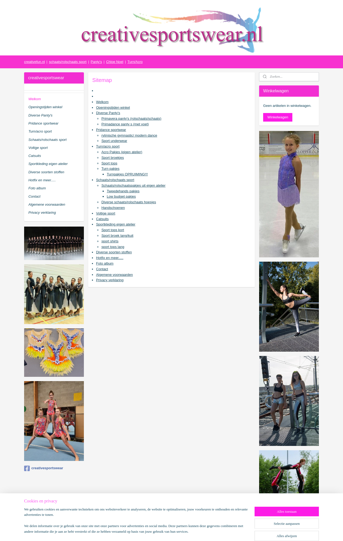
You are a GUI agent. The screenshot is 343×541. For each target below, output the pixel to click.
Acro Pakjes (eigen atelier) (121, 152)
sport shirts (109, 241)
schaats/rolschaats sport (68, 62)
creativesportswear (43, 468)
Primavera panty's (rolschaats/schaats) (131, 119)
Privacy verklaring (110, 280)
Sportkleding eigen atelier (115, 224)
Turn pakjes (110, 169)
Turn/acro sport (108, 146)
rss (168, 531)
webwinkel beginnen (185, 531)
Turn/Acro (135, 62)
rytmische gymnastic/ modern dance (129, 135)
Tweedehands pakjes (123, 191)
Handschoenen (113, 208)
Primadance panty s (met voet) (125, 124)
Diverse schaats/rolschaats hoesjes (128, 202)
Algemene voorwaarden (114, 275)
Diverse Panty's (108, 113)
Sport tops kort (112, 230)
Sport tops (109, 163)
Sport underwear (114, 141)
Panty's (96, 62)
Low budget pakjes (121, 196)
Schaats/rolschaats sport (115, 180)
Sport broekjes (112, 158)
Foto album (104, 263)
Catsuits (102, 219)
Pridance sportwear (111, 130)
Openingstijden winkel (113, 108)
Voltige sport (105, 213)
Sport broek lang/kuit (117, 236)
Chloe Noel (114, 62)
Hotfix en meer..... (109, 258)
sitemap (158, 531)
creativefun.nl (34, 62)
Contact (102, 269)
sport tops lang (112, 247)
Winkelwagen (277, 117)
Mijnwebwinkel (227, 531)
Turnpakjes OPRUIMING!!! (127, 174)
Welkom (102, 102)
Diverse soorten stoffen (114, 252)
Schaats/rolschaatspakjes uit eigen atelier (133, 185)
